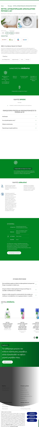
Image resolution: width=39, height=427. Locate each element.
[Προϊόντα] (5, 2)
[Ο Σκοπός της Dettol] (13, 2)
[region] (19, 419)
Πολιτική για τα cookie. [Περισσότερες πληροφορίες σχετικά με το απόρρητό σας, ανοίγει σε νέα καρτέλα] (9, 424)
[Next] (37, 337)
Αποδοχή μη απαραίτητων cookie (32, 413)
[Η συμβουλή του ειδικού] (25, 2)
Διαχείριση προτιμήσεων (32, 420)
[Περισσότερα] (34, 2)
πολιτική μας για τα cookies (14, 426)
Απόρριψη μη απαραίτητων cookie (32, 417)
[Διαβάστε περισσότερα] (7, 362)
